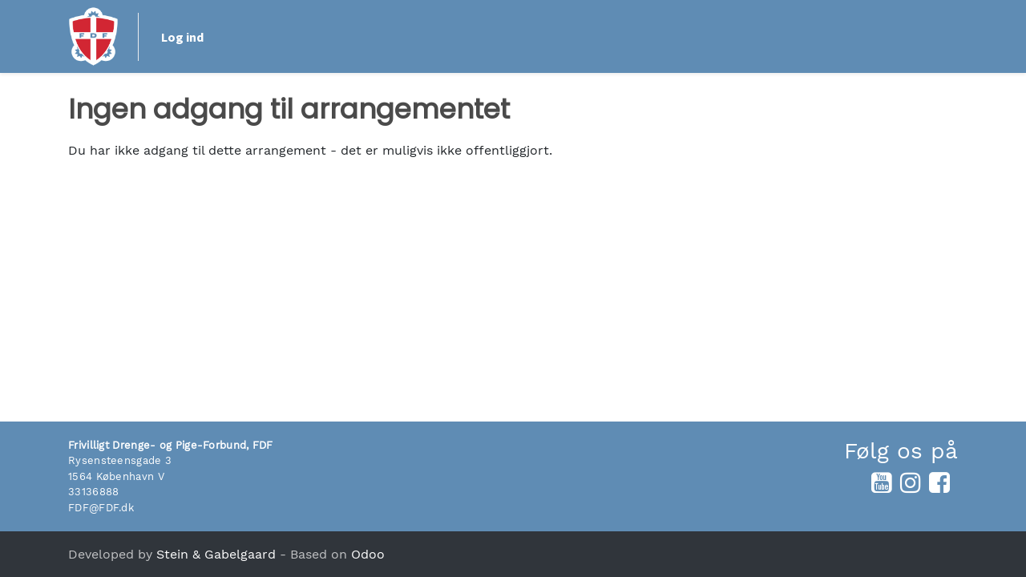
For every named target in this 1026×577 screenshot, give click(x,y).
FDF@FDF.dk (101, 508)
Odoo (368, 554)
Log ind (914, 37)
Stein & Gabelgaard (216, 554)
